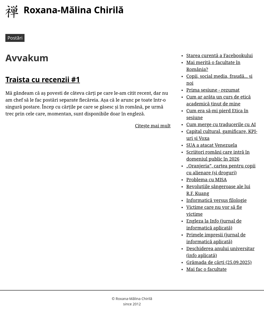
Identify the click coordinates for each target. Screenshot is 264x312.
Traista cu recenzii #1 (42, 79)
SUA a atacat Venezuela (211, 145)
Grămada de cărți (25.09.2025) (219, 262)
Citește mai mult (153, 126)
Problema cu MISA (206, 179)
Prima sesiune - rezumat (212, 90)
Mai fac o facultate (206, 269)
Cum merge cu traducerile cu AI (221, 124)
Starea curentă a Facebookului (219, 55)
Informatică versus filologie (216, 200)
